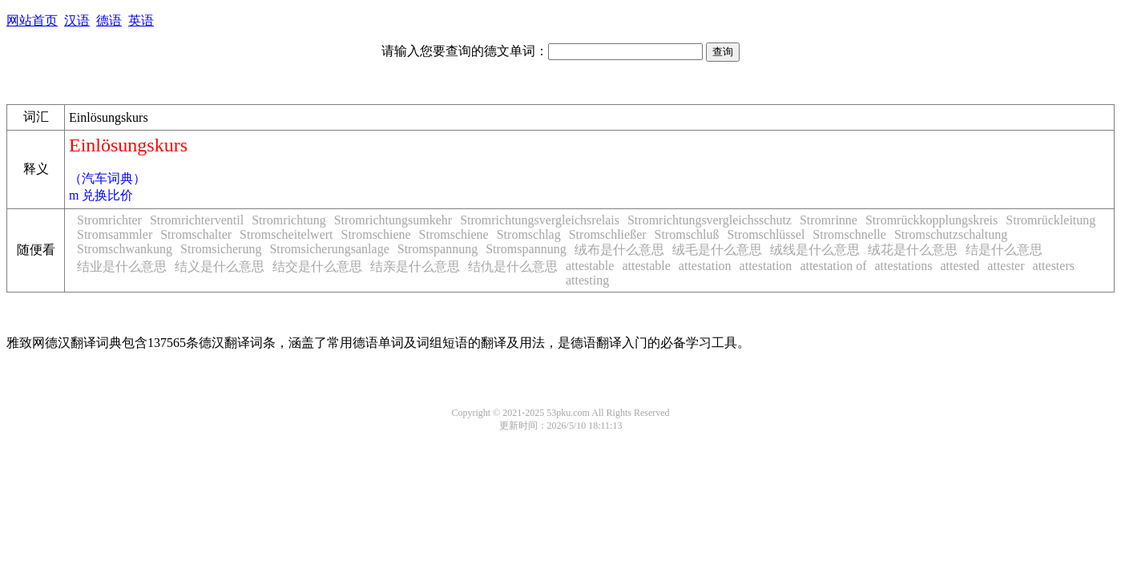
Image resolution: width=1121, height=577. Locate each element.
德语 (109, 20)
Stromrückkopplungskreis (931, 220)
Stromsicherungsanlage (329, 249)
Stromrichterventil (197, 220)
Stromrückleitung (1050, 220)
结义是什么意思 (219, 266)
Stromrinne (828, 220)
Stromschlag (529, 234)
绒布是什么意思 (619, 249)
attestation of (833, 265)
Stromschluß (687, 234)
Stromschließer (608, 234)
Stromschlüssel (765, 234)
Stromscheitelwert (286, 234)
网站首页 (32, 20)
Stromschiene (376, 234)
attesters (1054, 265)
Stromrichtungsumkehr (393, 220)
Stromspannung (437, 249)
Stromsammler (114, 234)
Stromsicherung (220, 249)
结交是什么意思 (317, 266)
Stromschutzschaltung (950, 234)
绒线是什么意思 (815, 249)
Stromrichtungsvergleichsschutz (709, 220)
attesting (587, 280)
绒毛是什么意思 (717, 249)
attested (959, 265)
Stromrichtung (288, 220)
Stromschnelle (849, 234)
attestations (903, 265)
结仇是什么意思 (513, 266)
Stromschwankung (124, 249)
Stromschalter (196, 234)
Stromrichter (109, 220)
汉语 (77, 20)
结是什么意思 (1004, 249)
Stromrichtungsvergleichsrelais (539, 220)
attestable (590, 265)
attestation (705, 265)
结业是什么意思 (122, 266)
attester (1005, 265)
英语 (141, 20)
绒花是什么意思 (913, 249)
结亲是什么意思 (415, 266)
